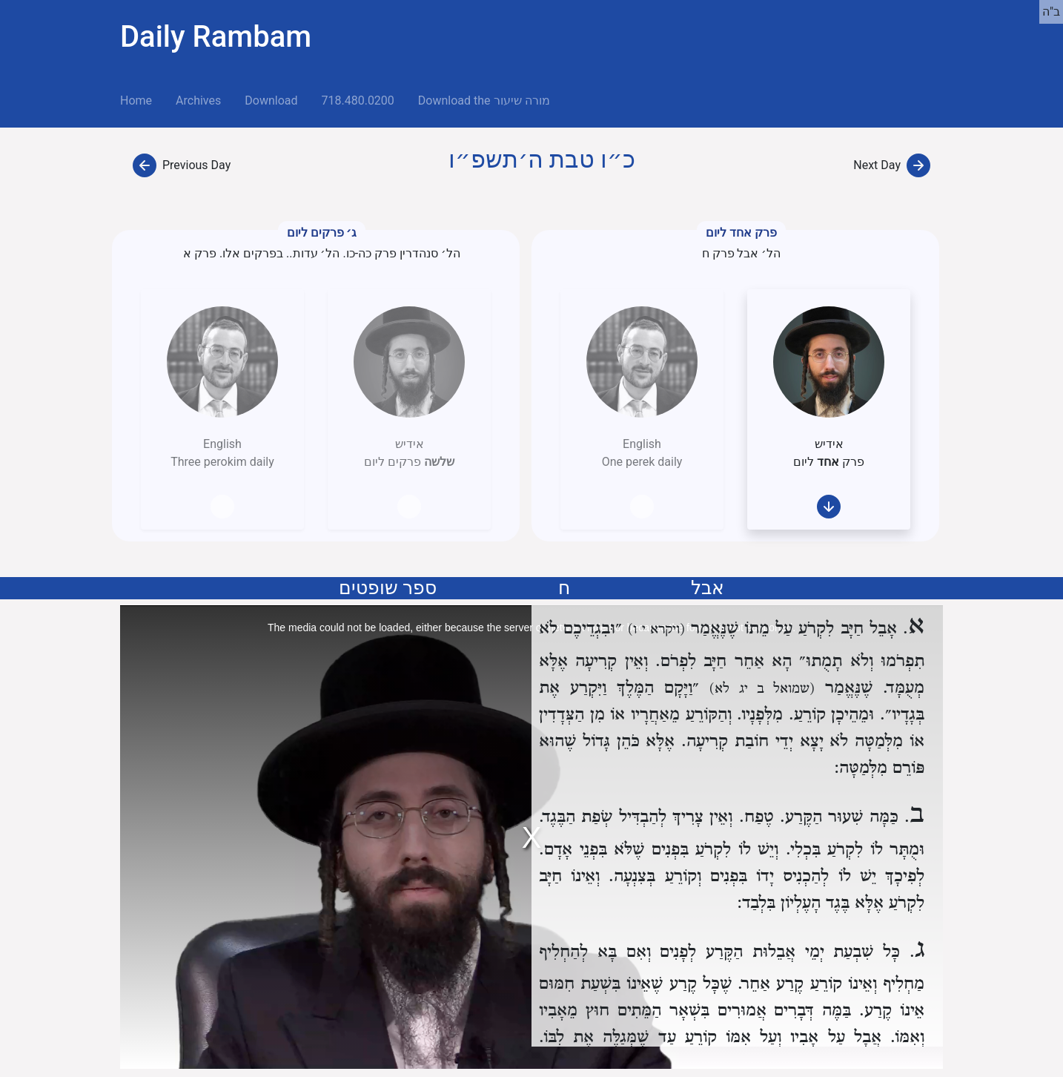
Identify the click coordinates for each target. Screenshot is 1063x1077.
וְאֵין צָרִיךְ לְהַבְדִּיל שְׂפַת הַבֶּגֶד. (635, 817)
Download (271, 100)
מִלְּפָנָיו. (760, 714)
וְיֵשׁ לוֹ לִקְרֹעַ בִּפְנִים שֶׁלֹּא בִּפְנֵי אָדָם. (658, 849)
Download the (484, 100)
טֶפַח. (756, 817)
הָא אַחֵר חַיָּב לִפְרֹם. (723, 661)
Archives (198, 100)
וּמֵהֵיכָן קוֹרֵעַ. (832, 714)
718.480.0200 (357, 100)
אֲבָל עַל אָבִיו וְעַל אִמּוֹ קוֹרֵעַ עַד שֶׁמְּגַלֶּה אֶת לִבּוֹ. (710, 1037)
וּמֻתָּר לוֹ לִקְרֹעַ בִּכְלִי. (855, 849)
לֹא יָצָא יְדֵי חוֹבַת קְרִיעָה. (764, 741)
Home (142, 99)
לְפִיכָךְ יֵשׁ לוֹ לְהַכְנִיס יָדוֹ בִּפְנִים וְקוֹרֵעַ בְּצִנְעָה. (766, 876)
